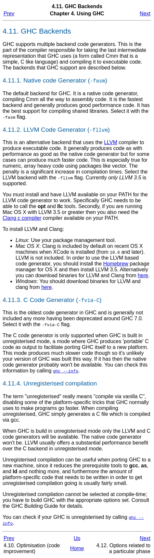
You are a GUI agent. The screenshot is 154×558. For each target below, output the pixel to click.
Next (145, 13)
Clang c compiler (22, 218)
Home (77, 548)
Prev (9, 13)
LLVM (110, 142)
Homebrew (115, 263)
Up (77, 538)
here (143, 275)
